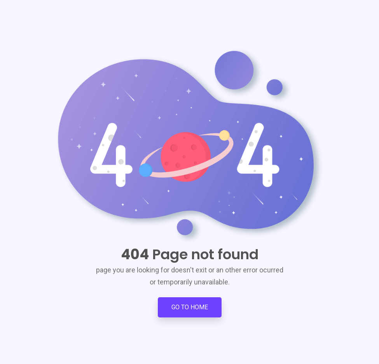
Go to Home (189, 307)
